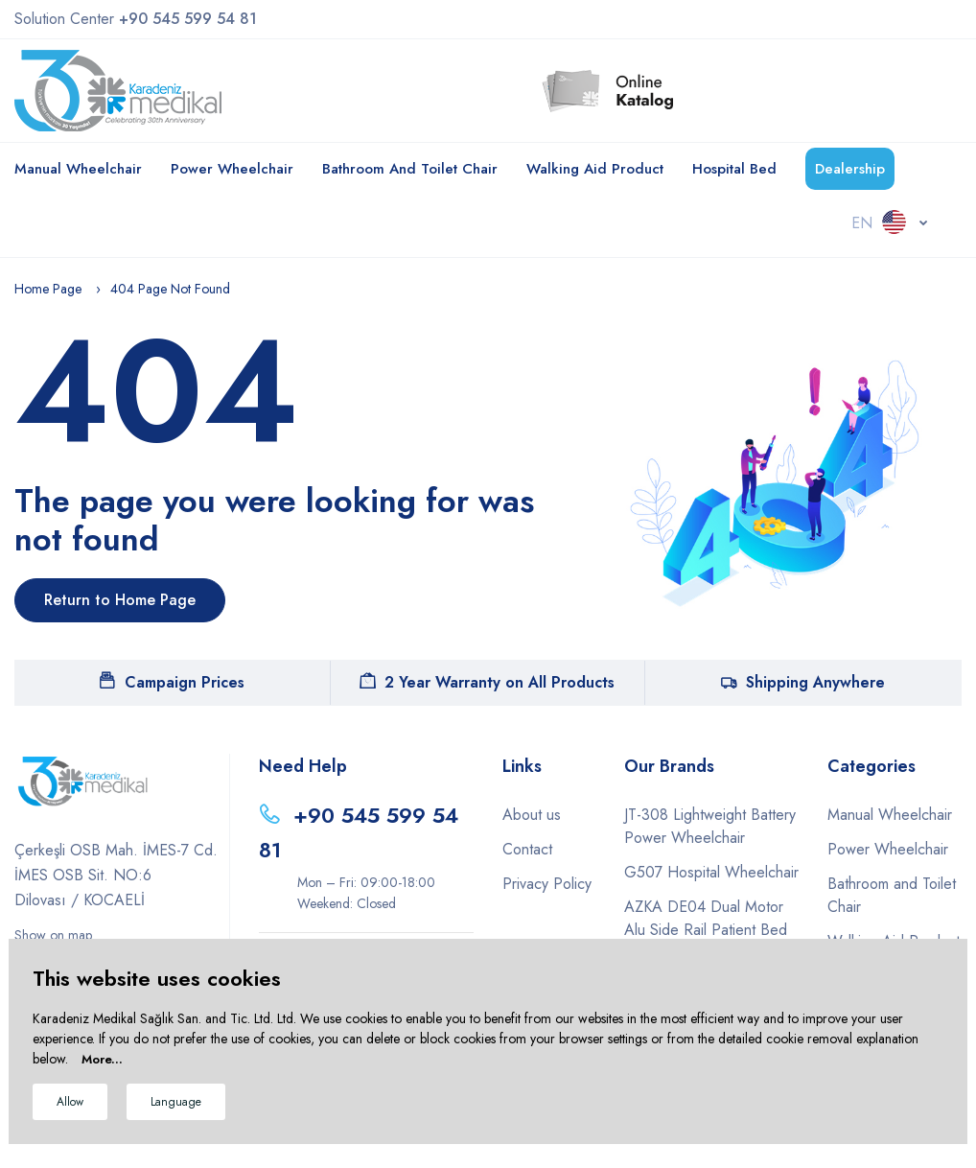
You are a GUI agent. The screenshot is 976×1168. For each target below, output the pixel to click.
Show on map (53, 935)
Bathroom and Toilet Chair (410, 168)
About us (531, 815)
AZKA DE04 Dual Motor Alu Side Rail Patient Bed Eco (705, 930)
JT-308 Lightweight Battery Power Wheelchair (710, 826)
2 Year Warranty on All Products (487, 682)
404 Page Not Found (170, 288)
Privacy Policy (547, 884)
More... (102, 1059)
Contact (527, 849)
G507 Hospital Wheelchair (711, 872)
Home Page (47, 288)
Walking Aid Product (594, 168)
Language (176, 1101)
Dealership (850, 168)
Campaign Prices (172, 682)
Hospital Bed (734, 168)
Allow (70, 1101)
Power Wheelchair (232, 168)
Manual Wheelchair (78, 168)
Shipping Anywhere (803, 682)
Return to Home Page (120, 600)
